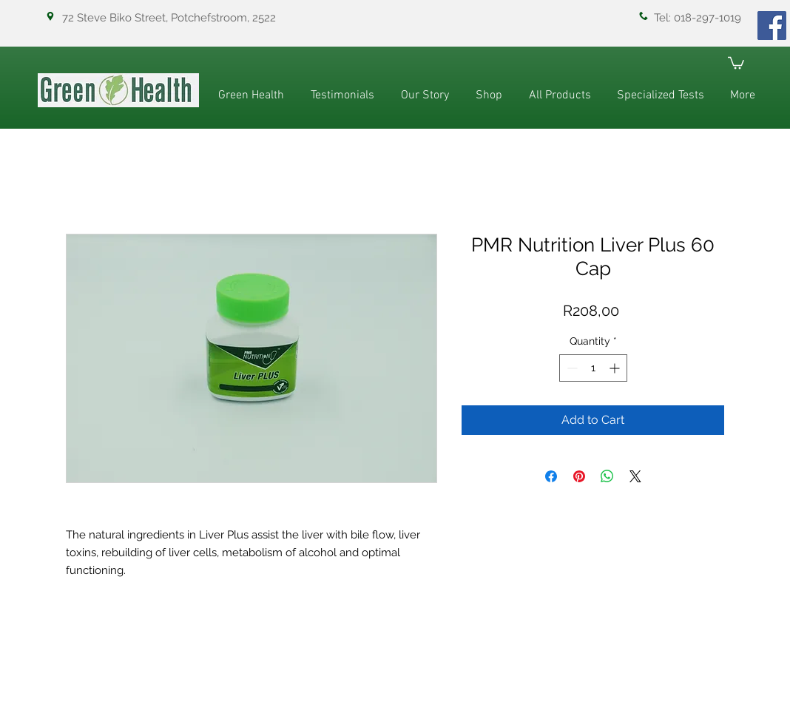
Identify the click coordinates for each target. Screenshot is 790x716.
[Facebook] (771, 25)
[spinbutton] (593, 368)
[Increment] (616, 368)
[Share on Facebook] (551, 476)
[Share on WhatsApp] (607, 476)
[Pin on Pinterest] (579, 476)
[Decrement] (570, 368)
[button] (736, 62)
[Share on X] (635, 476)
